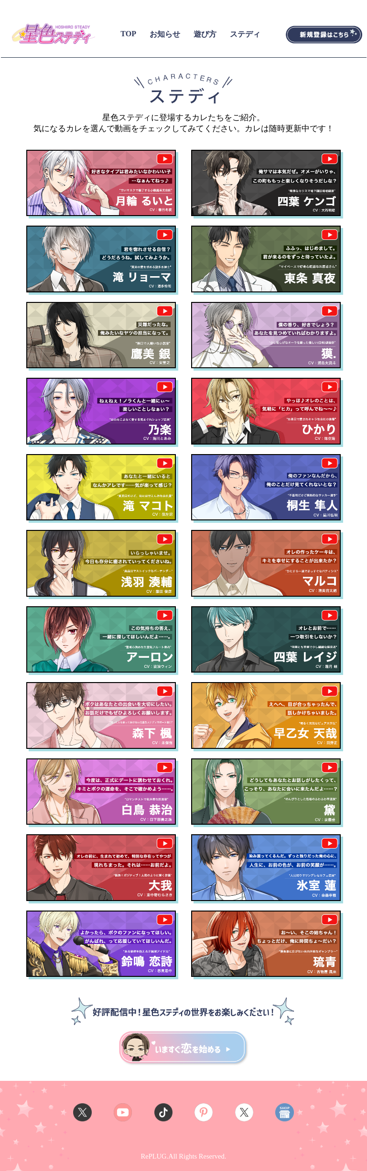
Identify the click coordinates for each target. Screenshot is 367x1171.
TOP (128, 34)
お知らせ (165, 34)
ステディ (245, 34)
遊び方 (205, 34)
